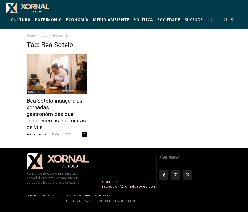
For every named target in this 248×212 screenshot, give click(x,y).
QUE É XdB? (74, 201)
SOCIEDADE (35, 92)
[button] (210, 19)
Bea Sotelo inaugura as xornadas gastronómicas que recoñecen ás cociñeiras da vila (56, 114)
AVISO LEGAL (94, 201)
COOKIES (132, 201)
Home (31, 35)
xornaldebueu (37, 134)
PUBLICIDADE (114, 201)
